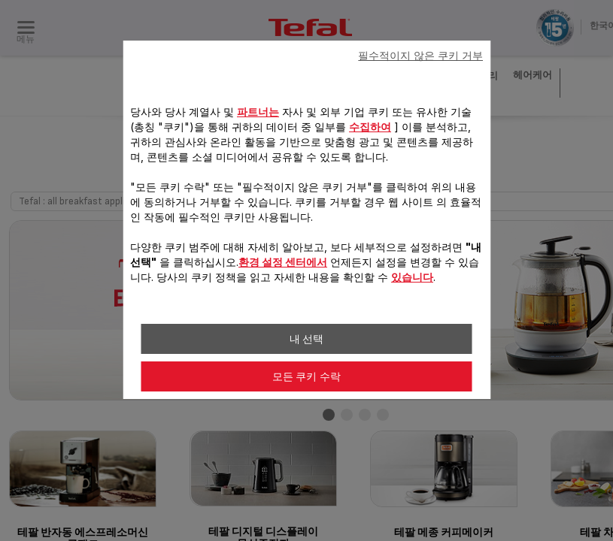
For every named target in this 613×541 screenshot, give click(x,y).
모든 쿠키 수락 (306, 376)
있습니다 (412, 276)
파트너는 (258, 111)
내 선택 (307, 339)
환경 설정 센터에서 (282, 261)
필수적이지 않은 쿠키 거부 (420, 56)
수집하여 (370, 126)
